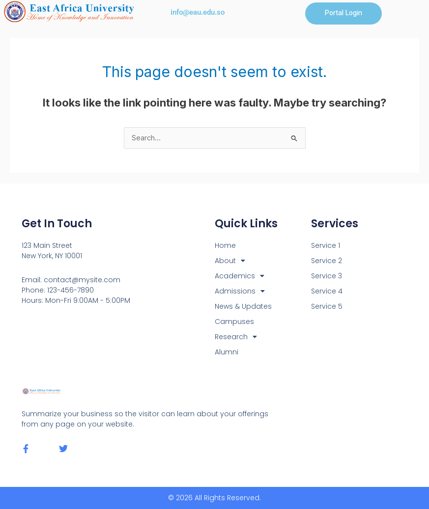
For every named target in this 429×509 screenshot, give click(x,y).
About (230, 261)
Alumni (226, 352)
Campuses (234, 321)
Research (236, 337)
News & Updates (243, 306)
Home (225, 245)
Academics (239, 276)
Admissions (240, 291)
